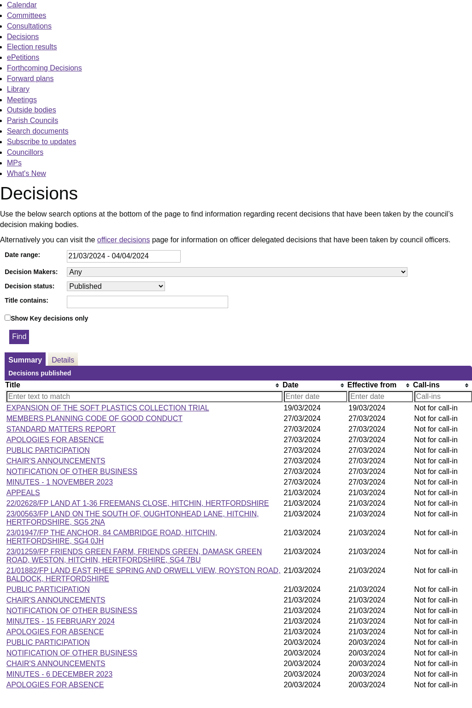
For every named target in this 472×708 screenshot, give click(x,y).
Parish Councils (32, 120)
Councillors (25, 152)
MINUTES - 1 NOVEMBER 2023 (59, 482)
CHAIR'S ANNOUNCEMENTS (56, 461)
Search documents (37, 131)
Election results (32, 47)
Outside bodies (31, 110)
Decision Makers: (31, 271)
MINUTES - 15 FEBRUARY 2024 (60, 621)
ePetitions (23, 57)
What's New (26, 173)
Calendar (22, 5)
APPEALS (23, 493)
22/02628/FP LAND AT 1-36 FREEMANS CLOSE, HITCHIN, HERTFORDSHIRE (137, 503)
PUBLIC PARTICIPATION (48, 450)
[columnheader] (144, 385)
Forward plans (30, 78)
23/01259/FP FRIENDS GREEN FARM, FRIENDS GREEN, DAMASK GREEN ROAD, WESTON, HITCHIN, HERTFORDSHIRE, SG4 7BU (134, 556)
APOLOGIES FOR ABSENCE (55, 440)
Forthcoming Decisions (44, 68)
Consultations (29, 26)
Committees (26, 15)
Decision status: (29, 286)
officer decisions (123, 240)
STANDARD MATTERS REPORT (61, 429)
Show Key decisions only (49, 318)
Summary (25, 360)
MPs (14, 163)
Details (63, 360)
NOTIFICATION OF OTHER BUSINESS (71, 471)
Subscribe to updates (41, 142)
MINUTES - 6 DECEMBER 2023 (59, 674)
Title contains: (26, 300)
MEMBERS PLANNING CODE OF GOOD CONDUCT (94, 418)
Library (18, 89)
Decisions (23, 37)
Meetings (22, 100)
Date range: (22, 254)
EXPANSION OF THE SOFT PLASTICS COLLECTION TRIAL (107, 408)
